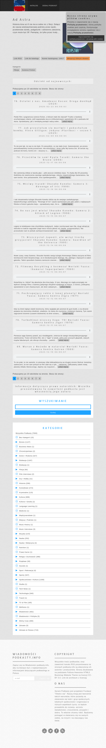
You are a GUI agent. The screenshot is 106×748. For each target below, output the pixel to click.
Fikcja (16, 70)
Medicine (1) (24, 511)
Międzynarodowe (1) (27, 515)
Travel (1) (23, 598)
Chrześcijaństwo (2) (27, 451)
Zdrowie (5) (23, 625)
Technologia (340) (26, 593)
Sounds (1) (23, 566)
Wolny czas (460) (26, 621)
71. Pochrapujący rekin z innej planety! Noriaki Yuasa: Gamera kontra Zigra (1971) (53, 294)
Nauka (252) (24, 538)
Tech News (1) (25, 589)
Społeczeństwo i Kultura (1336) (31, 580)
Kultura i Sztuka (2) (27, 502)
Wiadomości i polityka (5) (29, 616)
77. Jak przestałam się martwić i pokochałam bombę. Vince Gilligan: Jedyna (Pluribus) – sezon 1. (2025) (53, 130)
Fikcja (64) (23, 469)
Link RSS (18, 58)
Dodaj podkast (49, 5)
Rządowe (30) (24, 561)
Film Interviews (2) (26, 474)
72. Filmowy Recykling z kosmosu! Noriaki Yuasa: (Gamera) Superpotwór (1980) (53, 267)
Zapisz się (42, 678)
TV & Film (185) (25, 602)
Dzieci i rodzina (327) (28, 456)
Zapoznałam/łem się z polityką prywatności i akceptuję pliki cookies (86, 38)
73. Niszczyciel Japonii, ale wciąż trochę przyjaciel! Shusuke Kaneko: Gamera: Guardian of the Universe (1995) (53, 240)
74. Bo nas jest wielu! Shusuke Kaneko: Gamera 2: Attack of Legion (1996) (53, 211)
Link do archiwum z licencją (74, 678)
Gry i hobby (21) (26, 479)
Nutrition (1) (24, 547)
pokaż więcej (67, 121)
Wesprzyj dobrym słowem (78, 58)
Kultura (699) (24, 497)
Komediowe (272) (26, 488)
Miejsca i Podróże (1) (27, 520)
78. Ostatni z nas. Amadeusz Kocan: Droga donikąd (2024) (53, 102)
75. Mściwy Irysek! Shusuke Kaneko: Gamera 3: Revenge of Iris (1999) (52, 185)
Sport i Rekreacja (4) (27, 570)
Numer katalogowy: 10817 (53, 58)
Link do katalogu (32, 58)
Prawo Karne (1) (25, 552)
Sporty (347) (24, 575)
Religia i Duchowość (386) (29, 557)
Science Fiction (28, 70)
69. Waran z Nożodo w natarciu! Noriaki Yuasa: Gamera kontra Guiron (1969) (53, 347)
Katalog (34, 5)
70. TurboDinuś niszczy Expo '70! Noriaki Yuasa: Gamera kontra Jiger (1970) (53, 321)
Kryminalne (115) (26, 492)
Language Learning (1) (28, 506)
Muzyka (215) (24, 534)
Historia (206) (24, 483)
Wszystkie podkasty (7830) (26, 433)
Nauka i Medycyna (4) (28, 543)
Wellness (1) (24, 607)
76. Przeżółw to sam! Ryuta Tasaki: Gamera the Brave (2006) (53, 158)
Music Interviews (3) (27, 529)
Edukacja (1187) (25, 460)
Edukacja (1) (24, 465)
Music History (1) (26, 525)
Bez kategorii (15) (26, 437)
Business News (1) (26, 447)
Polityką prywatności (77, 25)
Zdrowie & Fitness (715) (28, 630)
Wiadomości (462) (26, 612)
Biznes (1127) (24, 442)
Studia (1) (23, 584)
